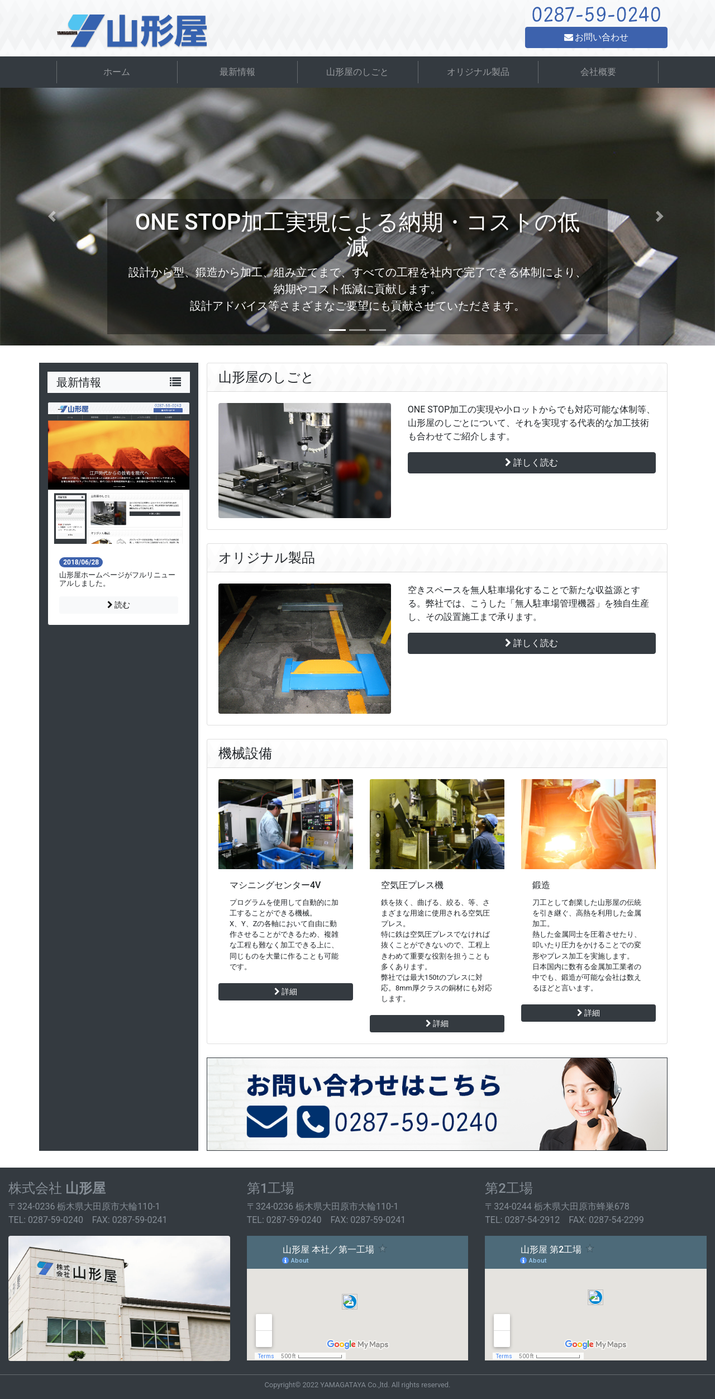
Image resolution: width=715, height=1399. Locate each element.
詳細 (285, 991)
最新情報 (237, 72)
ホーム (116, 72)
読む (118, 604)
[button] (53, 216)
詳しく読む (531, 462)
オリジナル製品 (478, 72)
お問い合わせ (596, 37)
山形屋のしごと (357, 72)
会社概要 (598, 72)
